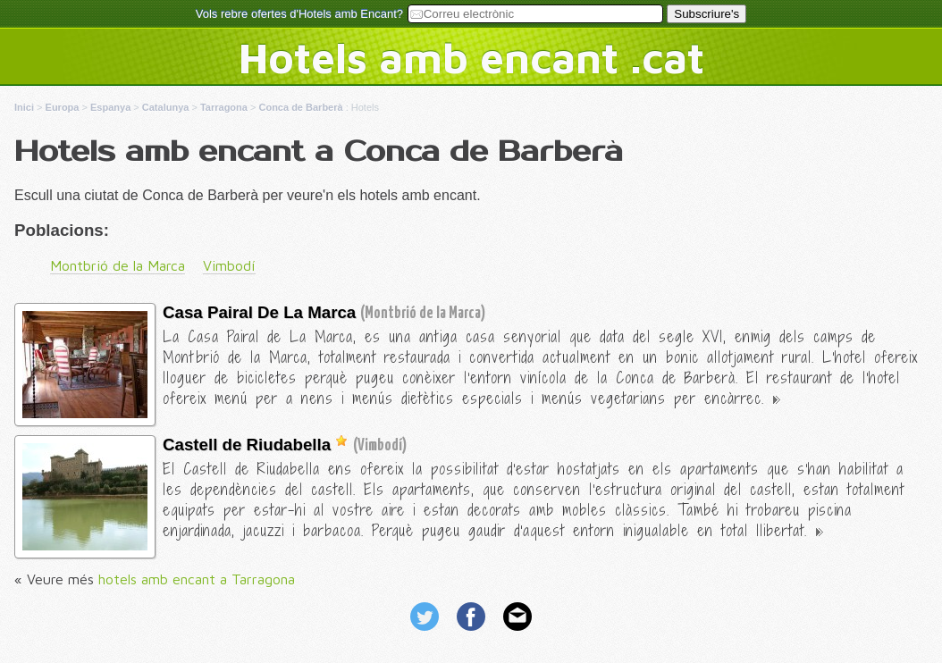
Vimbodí (229, 265)
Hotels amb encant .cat (471, 57)
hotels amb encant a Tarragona (196, 579)
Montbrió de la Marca (117, 265)
